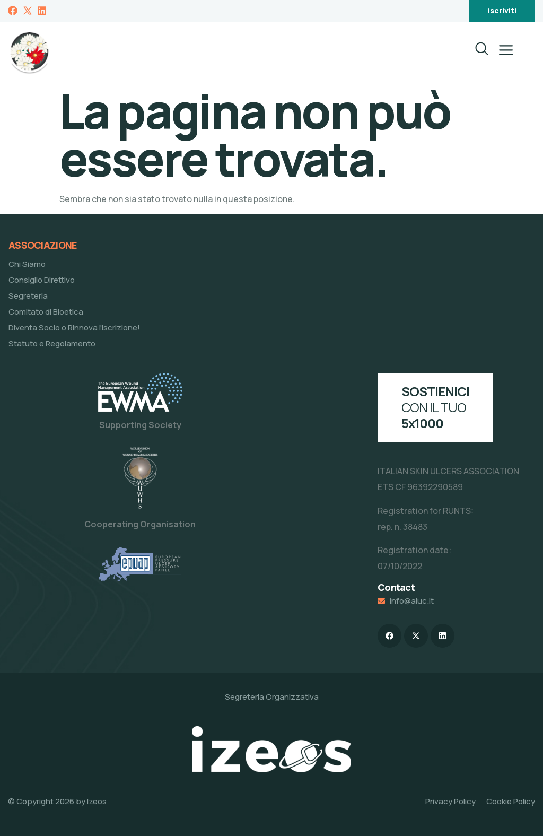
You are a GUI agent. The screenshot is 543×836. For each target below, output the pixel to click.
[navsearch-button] (475, 52)
